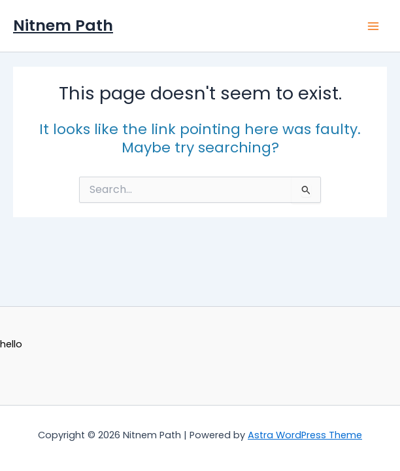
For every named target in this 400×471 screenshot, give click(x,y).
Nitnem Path (63, 25)
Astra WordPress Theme (305, 435)
